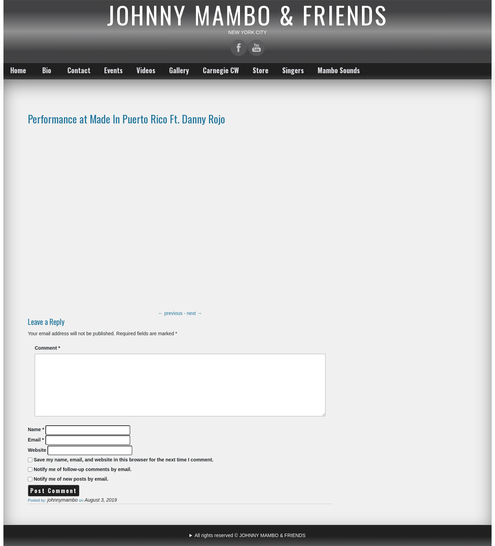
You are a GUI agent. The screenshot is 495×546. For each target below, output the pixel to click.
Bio (46, 70)
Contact (78, 70)
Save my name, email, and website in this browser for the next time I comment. (123, 459)
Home (18, 70)
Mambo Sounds (339, 70)
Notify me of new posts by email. (71, 479)
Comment (47, 348)
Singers (293, 70)
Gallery (179, 70)
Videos (145, 70)
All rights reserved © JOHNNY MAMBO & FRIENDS (250, 535)
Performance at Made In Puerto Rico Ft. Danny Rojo (126, 119)
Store (260, 70)
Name (36, 429)
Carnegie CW (221, 70)
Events (113, 70)
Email (36, 440)
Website (37, 450)
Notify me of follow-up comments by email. (83, 469)
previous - (172, 313)
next (194, 313)
